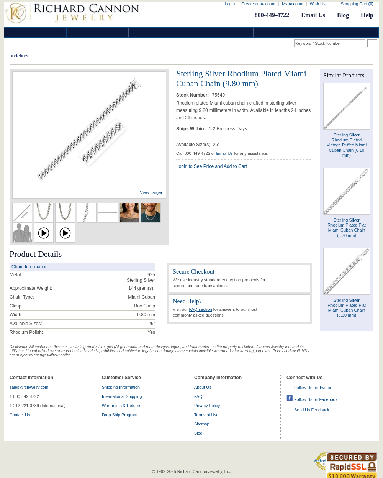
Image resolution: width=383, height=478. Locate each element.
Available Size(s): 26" (197, 144)
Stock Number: (193, 95)
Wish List (318, 4)
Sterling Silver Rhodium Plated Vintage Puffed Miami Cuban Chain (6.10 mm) (347, 145)
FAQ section (200, 309)
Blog (343, 15)
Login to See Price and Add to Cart (211, 166)
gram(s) (140, 288)
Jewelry (223, 32)
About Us (202, 387)
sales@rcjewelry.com (29, 387)
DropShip (347, 32)
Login (230, 4)
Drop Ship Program (119, 414)
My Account (292, 4)
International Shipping (122, 396)
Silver (160, 32)
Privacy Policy (207, 405)
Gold (98, 32)
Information (285, 32)
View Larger (151, 192)
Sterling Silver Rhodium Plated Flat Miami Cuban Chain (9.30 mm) (346, 308)
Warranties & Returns (121, 405)
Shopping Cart (357, 4)
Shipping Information (121, 387)
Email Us (313, 15)
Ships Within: (191, 128)
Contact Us (20, 414)
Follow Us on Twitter (312, 387)
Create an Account (258, 4)
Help (367, 15)
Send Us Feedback (311, 409)
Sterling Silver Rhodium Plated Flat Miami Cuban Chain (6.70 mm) (346, 228)
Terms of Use (206, 414)
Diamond (35, 32)
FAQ (198, 396)
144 (132, 288)
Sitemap (202, 424)
